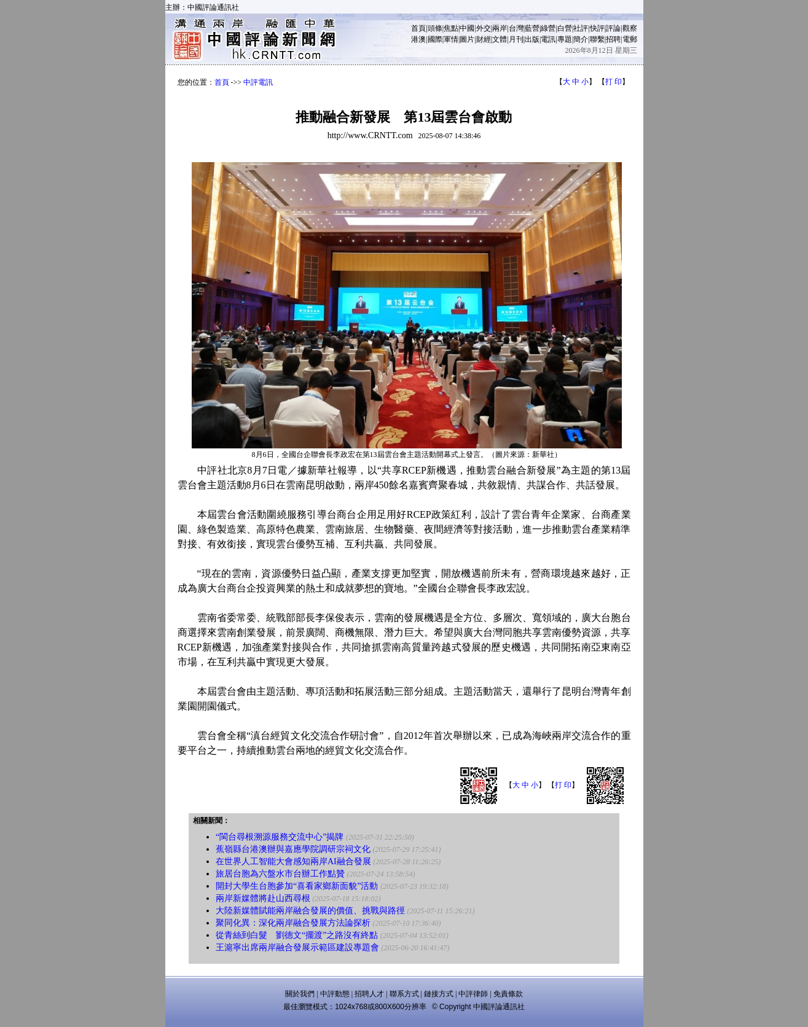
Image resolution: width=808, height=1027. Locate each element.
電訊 (548, 39)
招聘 (613, 39)
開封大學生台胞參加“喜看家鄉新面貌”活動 (297, 886)
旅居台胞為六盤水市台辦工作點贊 (280, 873)
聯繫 (597, 39)
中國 (467, 28)
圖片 (467, 39)
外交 (483, 28)
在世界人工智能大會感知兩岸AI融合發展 (293, 861)
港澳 (418, 39)
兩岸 (499, 28)
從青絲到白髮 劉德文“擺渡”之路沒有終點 (297, 935)
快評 (597, 28)
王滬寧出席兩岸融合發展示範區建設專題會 (297, 947)
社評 (580, 28)
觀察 (629, 28)
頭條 (435, 28)
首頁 (418, 28)
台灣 (516, 28)
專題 (564, 39)
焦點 (451, 28)
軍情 (451, 39)
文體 (499, 39)
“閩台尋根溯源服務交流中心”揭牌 (279, 837)
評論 (613, 28)
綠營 (548, 28)
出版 (532, 39)
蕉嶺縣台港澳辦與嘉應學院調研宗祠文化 (293, 849)
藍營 (532, 28)
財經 (483, 39)
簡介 (580, 39)
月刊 (516, 39)
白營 (564, 28)
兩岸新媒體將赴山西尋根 (263, 898)
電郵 (629, 39)
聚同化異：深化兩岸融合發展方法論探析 (293, 922)
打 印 (613, 81)
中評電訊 (258, 82)
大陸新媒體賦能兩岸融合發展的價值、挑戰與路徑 (311, 910)
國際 (435, 39)
